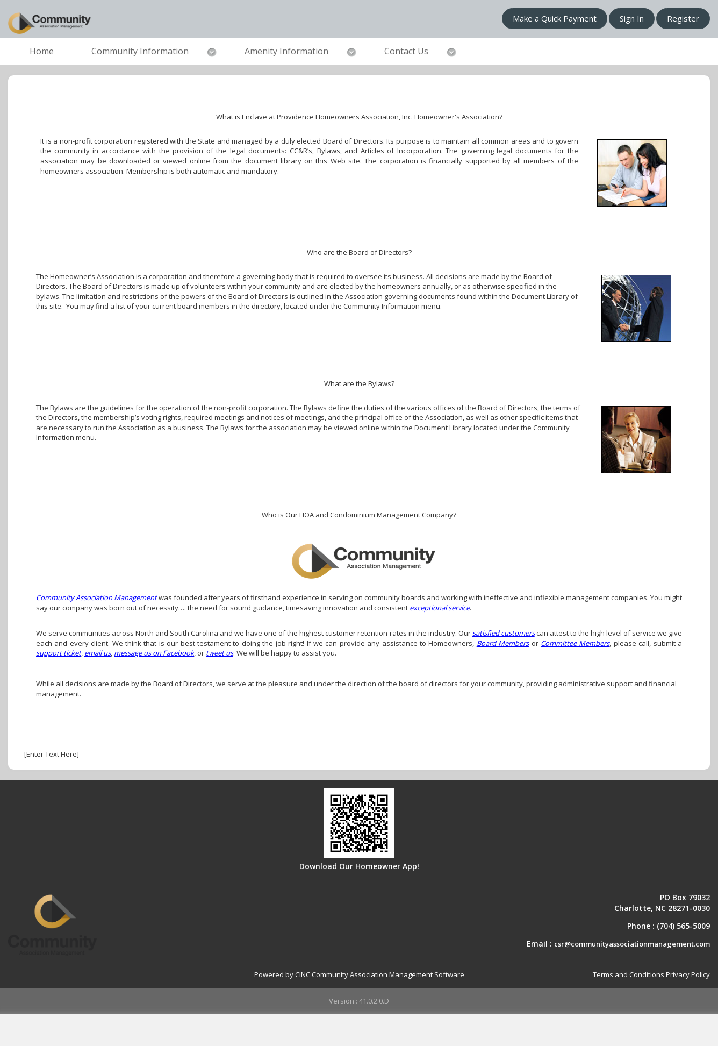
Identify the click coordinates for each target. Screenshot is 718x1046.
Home (42, 51)
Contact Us (406, 51)
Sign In (632, 18)
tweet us (219, 653)
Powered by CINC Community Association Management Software (359, 974)
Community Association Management (96, 597)
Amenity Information (286, 51)
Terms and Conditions (628, 974)
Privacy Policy (688, 974)
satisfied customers (503, 633)
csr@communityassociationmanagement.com (632, 944)
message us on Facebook (154, 653)
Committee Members (575, 643)
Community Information (140, 51)
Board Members (503, 643)
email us (97, 653)
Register (683, 18)
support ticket (58, 653)
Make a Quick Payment (555, 18)
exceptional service (440, 608)
